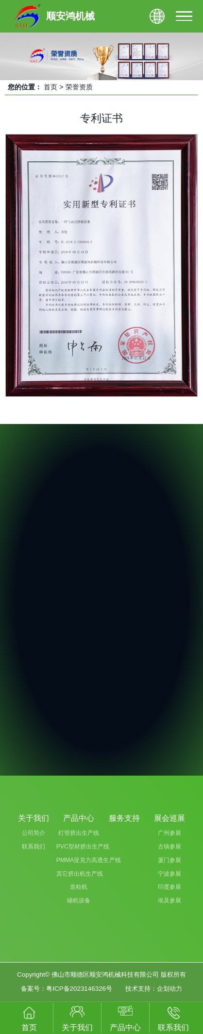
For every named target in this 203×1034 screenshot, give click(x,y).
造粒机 (78, 886)
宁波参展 (169, 873)
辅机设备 (78, 900)
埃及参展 (169, 900)
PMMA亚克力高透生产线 (79, 860)
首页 (50, 87)
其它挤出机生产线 (79, 873)
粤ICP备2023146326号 (79, 988)
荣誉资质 (79, 87)
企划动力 (169, 988)
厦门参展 (169, 860)
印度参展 (169, 886)
